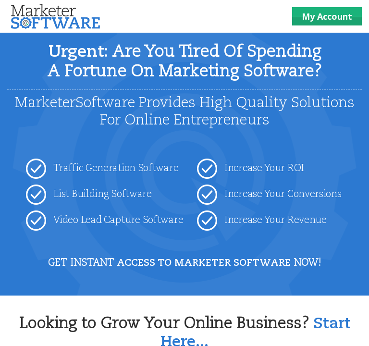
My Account (327, 16)
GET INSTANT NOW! (184, 263)
